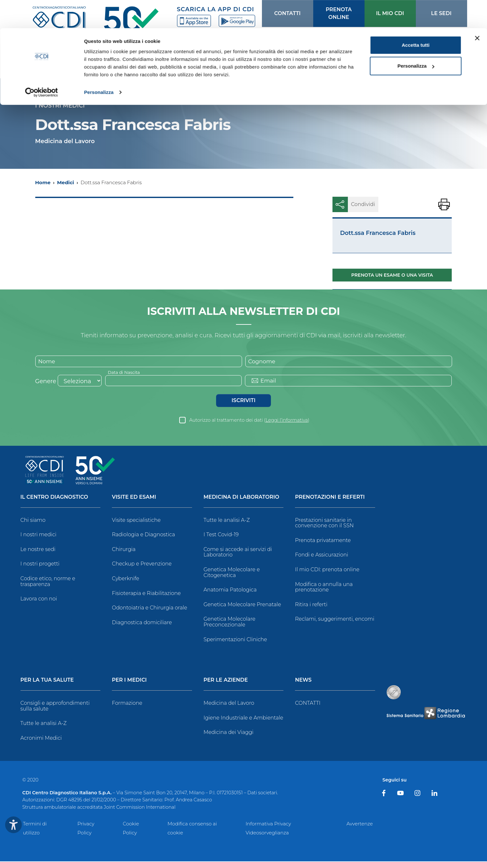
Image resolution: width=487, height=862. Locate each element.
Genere (45, 381)
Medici (65, 182)
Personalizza (98, 64)
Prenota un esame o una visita (392, 275)
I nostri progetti (40, 564)
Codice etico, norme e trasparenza (48, 582)
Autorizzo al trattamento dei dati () (249, 421)
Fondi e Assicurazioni (321, 555)
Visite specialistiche (136, 521)
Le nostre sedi (38, 550)
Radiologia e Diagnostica (143, 535)
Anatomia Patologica (230, 590)
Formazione (127, 704)
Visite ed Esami (134, 498)
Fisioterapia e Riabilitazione (146, 594)
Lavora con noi (39, 599)
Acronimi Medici (41, 739)
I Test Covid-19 (221, 535)
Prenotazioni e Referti (330, 498)
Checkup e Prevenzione (142, 564)
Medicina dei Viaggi (229, 733)
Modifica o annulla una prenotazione (324, 588)
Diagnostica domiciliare (142, 623)
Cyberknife (125, 579)
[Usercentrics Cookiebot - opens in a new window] (41, 64)
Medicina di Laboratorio (241, 498)
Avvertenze (360, 824)
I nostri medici (38, 535)
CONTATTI (307, 704)
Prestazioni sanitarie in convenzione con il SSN (324, 524)
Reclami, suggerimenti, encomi (334, 619)
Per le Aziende (226, 681)
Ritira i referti (311, 605)
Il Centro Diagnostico (54, 498)
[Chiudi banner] (477, 10)
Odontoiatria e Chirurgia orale (149, 608)
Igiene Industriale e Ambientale (243, 718)
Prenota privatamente (323, 541)
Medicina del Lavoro (229, 704)
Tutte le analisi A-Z (227, 521)
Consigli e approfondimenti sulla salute (55, 706)
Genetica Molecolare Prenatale (242, 605)
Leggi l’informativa (286, 421)
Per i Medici (129, 681)
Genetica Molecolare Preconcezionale (230, 622)
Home (43, 182)
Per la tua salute (47, 681)
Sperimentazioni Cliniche (235, 640)
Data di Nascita (125, 372)
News (303, 681)
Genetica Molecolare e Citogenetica (232, 573)
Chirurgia (124, 550)
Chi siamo (33, 521)
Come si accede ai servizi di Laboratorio (238, 553)
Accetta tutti (416, 17)
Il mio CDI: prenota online (327, 570)
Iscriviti (243, 401)
